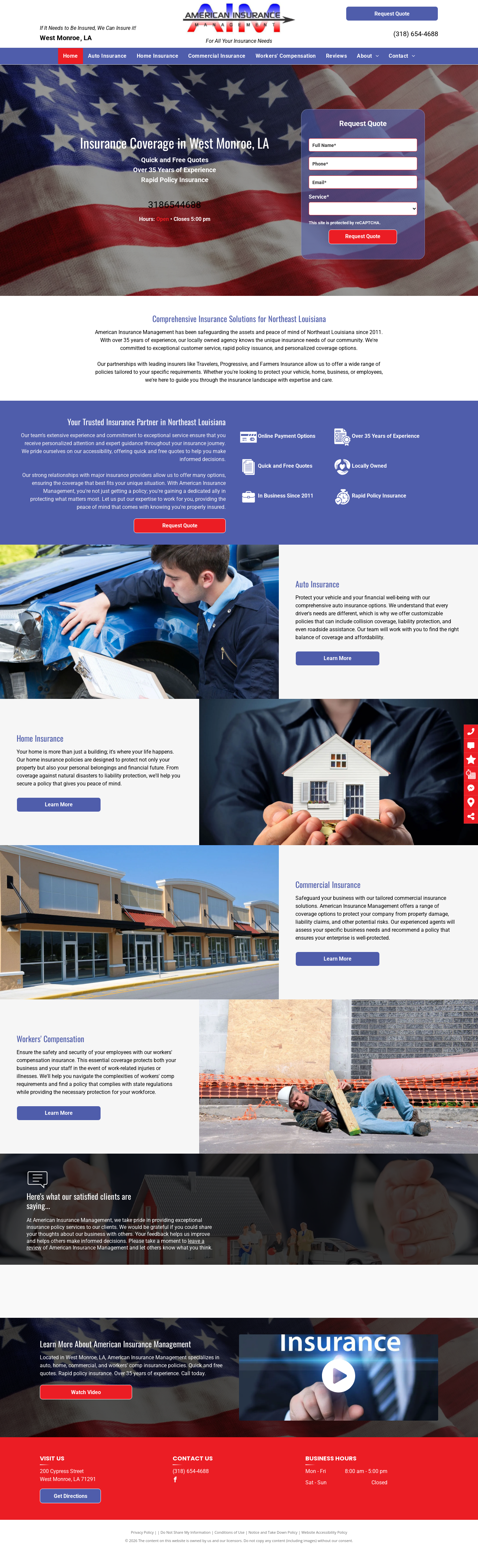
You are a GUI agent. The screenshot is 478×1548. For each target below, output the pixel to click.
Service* (319, 197)
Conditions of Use (229, 1532)
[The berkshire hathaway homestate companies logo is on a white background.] (287, 1291)
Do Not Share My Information (186, 1532)
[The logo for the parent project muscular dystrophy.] (382, 1291)
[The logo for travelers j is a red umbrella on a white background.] (96, 1291)
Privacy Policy (142, 1532)
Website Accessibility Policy (324, 1532)
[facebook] (175, 1480)
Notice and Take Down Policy (273, 1532)
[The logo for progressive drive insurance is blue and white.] (191, 1291)
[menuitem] (70, 56)
